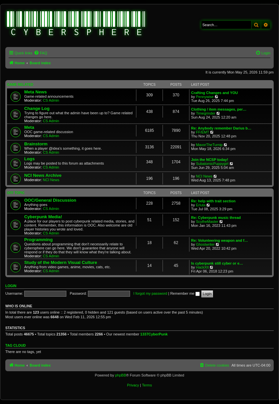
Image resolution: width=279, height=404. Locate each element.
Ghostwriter (205, 244)
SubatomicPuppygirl (212, 164)
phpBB (120, 375)
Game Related (20, 84)
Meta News (35, 91)
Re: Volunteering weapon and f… (219, 240)
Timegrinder (205, 113)
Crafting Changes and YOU (214, 93)
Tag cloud (15, 345)
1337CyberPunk (154, 334)
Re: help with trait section (213, 201)
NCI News (51, 180)
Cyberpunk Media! (43, 216)
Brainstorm (35, 143)
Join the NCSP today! (209, 160)
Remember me (185, 293)
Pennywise (205, 97)
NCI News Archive (42, 175)
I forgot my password (150, 293)
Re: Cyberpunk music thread (216, 218)
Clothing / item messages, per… (218, 109)
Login (10, 286)
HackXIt (202, 267)
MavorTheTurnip (209, 145)
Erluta (201, 205)
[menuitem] (40, 53)
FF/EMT (202, 132)
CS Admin (51, 100)
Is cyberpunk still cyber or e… (217, 263)
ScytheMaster (207, 222)
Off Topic (16, 193)
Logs (29, 158)
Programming (38, 239)
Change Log (36, 108)
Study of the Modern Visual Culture (60, 262)
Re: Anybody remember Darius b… (221, 128)
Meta (29, 127)
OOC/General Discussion (50, 200)
